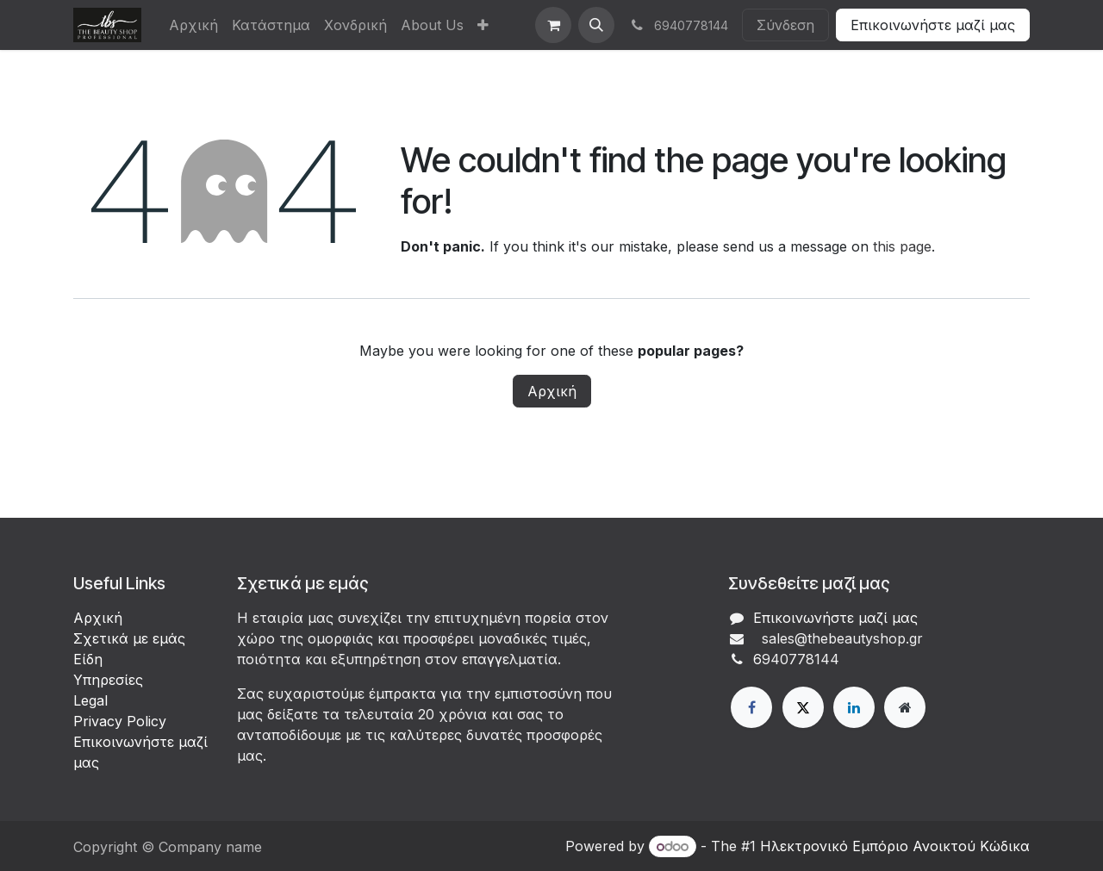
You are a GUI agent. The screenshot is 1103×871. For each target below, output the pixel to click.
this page (902, 246)
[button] (596, 25)
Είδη (88, 659)
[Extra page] (904, 707)
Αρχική (551, 391)
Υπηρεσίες (108, 679)
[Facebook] (751, 707)
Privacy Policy (119, 721)
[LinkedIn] (854, 707)
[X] (803, 707)
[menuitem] (193, 25)
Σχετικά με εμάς (129, 638)
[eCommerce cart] (553, 25)
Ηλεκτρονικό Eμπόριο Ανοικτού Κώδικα (895, 846)
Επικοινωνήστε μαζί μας (933, 25)
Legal (90, 700)
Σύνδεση (785, 25)
